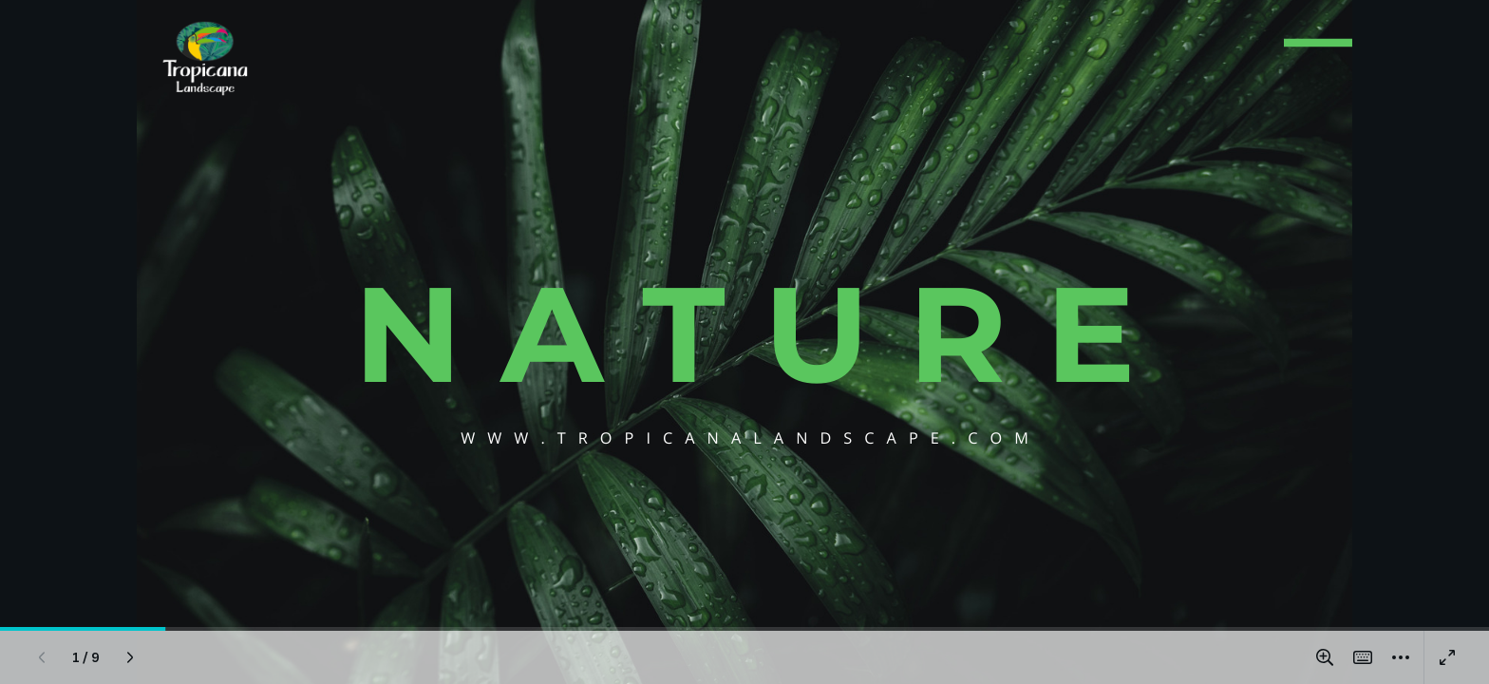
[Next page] (130, 657)
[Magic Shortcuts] (1363, 657)
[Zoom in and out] (1325, 657)
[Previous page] (42, 657)
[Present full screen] (1447, 657)
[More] (1400, 657)
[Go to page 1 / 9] (86, 657)
